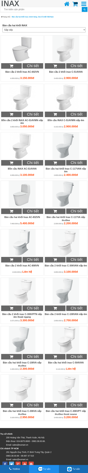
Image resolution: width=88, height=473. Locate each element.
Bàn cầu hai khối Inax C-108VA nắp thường (22, 364)
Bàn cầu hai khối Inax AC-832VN (22, 217)
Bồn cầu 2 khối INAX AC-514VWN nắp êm (22, 121)
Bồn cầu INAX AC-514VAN (22, 168)
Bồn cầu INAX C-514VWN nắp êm (65, 120)
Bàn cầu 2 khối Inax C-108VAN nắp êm (66, 314)
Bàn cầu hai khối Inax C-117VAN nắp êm (66, 170)
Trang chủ (5, 17)
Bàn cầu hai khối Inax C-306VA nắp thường (22, 412)
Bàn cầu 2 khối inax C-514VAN (65, 72)
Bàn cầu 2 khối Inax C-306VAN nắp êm (66, 265)
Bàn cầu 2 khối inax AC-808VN (22, 265)
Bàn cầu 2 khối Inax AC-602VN (22, 72)
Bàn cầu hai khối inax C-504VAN (66, 362)
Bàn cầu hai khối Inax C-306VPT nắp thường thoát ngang (66, 412)
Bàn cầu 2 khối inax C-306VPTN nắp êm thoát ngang (22, 315)
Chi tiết (33, 66)
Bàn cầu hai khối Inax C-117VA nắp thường (66, 218)
